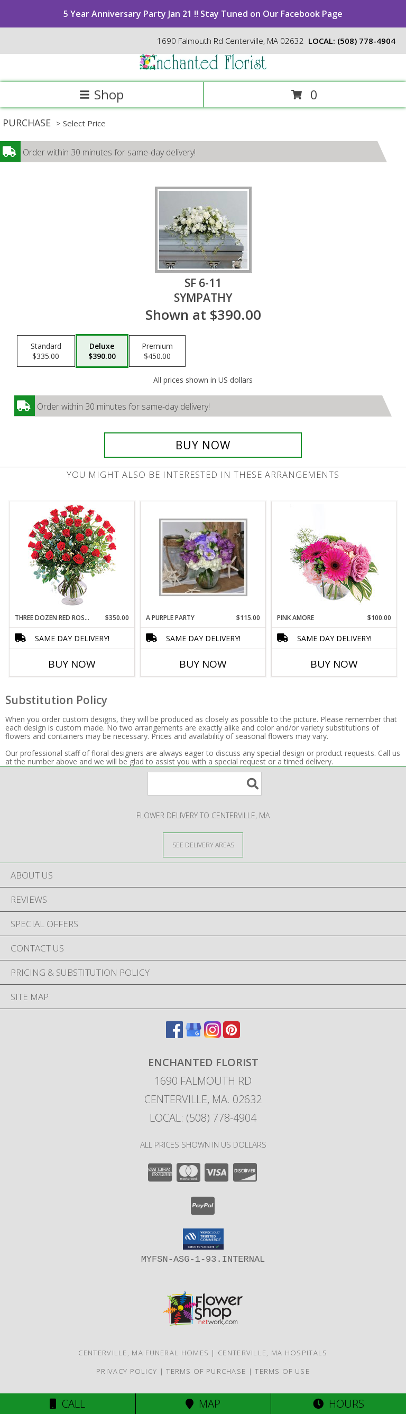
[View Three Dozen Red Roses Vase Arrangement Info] (72, 557)
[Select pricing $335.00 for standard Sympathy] (46, 351)
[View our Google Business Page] (193, 1035)
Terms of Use (282, 1371)
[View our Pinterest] (231, 1035)
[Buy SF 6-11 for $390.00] (203, 445)
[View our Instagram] (212, 1035)
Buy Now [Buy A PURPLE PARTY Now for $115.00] (203, 664)
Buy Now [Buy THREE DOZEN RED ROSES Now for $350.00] (72, 664)
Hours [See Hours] (338, 1404)
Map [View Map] (203, 1404)
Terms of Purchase (206, 1371)
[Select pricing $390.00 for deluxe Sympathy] (102, 351)
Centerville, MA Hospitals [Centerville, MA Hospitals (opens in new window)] (273, 1352)
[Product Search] (204, 784)
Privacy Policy (126, 1371)
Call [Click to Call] (67, 1404)
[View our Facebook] (174, 1035)
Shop (101, 94)
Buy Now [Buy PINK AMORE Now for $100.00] (334, 664)
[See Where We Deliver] (203, 844)
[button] (203, 1239)
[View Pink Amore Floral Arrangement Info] (334, 557)
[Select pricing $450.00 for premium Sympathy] (157, 351)
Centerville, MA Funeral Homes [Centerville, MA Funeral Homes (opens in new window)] (143, 1352)
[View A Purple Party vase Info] (203, 557)
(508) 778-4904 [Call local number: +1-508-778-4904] (366, 40)
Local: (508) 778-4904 (203, 1118)
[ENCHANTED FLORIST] (203, 67)
